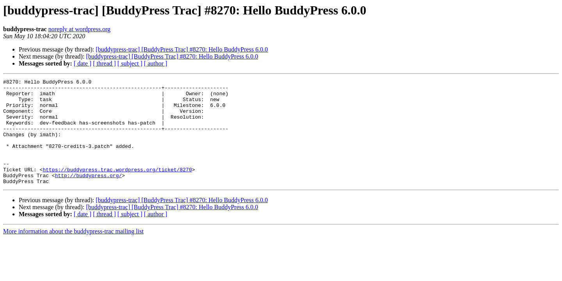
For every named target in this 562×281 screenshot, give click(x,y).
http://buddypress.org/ (88, 195)
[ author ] (155, 63)
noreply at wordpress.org (79, 29)
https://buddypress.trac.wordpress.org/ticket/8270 (117, 188)
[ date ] (82, 63)
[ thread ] (104, 63)
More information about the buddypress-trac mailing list (73, 252)
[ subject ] (129, 63)
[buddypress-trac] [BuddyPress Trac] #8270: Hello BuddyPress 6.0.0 (182, 49)
